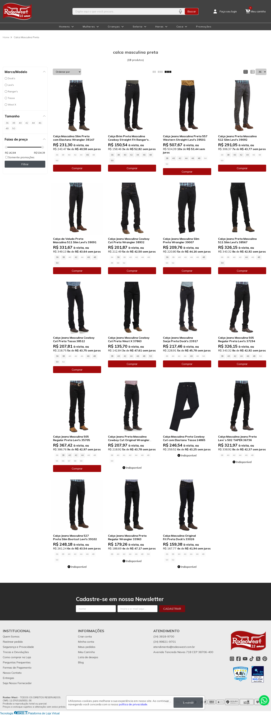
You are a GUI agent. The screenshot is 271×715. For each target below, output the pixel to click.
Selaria (138, 26)
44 (138, 155)
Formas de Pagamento (17, 667)
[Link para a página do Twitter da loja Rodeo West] (258, 658)
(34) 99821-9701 (164, 641)
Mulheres (89, 26)
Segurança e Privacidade (18, 647)
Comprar (77, 168)
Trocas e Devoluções (16, 652)
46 (87, 155)
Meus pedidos (86, 647)
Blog (81, 662)
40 (125, 155)
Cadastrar (172, 608)
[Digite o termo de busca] (124, 11)
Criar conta (85, 636)
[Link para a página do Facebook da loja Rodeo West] (238, 658)
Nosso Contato (12, 672)
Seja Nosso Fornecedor (17, 683)
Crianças (114, 26)
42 (131, 155)
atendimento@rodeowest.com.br (174, 647)
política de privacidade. (133, 704)
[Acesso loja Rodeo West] (224, 11)
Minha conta (86, 641)
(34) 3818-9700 (163, 636)
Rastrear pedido (13, 641)
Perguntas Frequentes (17, 662)
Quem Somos (11, 636)
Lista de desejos (88, 657)
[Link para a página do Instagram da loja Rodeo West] (232, 658)
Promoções (203, 26)
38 (118, 155)
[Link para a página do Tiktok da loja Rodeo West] (251, 658)
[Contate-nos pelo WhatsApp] (264, 700)
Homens (64, 26)
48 (150, 155)
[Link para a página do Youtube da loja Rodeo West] (245, 658)
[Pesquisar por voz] (180, 11)
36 (112, 155)
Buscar (191, 11)
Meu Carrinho (86, 652)
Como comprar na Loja (17, 657)
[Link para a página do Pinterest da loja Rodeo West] (264, 658)
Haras (159, 26)
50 (112, 160)
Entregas (8, 678)
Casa (179, 26)
